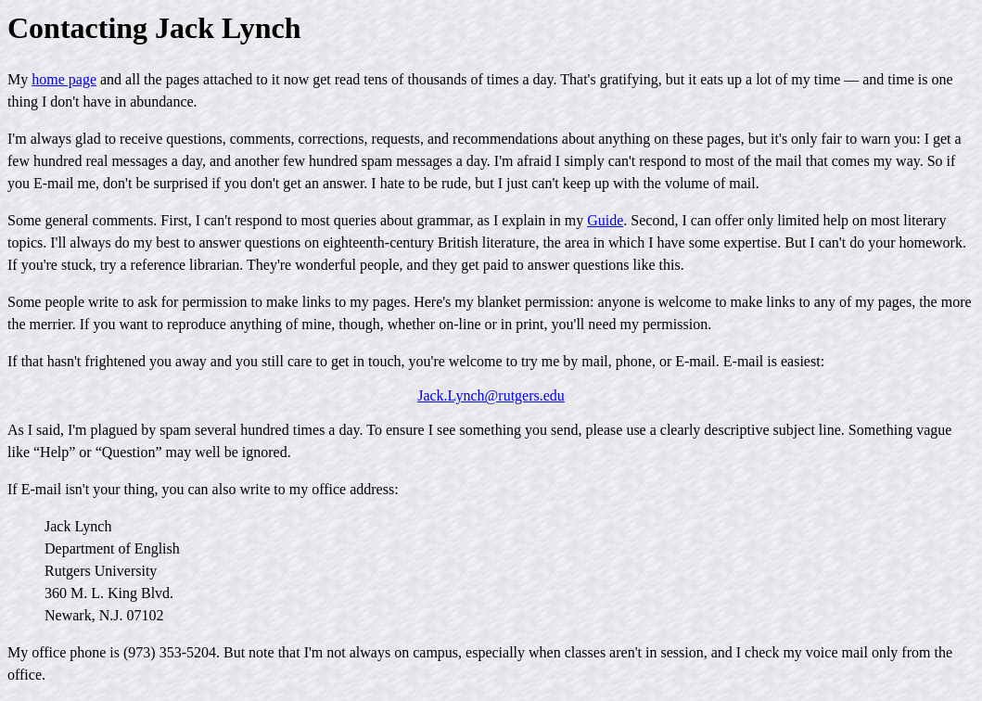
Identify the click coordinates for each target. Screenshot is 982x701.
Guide (605, 220)
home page (64, 79)
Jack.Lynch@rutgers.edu (491, 395)
